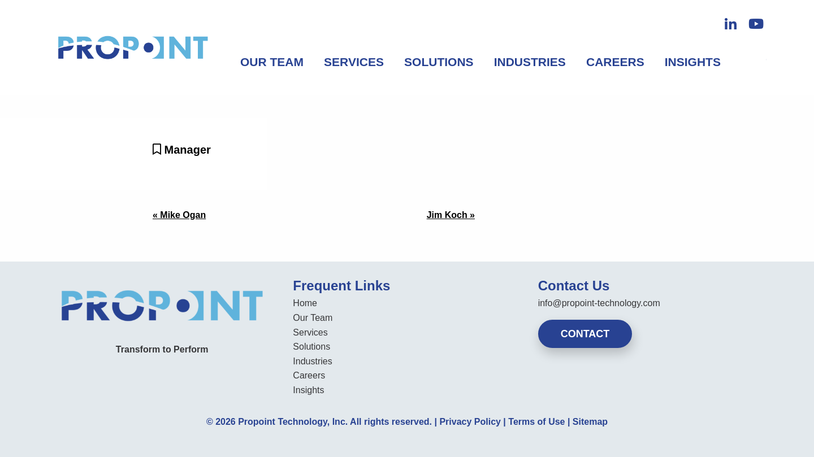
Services (354, 61)
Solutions (439, 61)
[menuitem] (272, 62)
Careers (615, 61)
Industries (530, 61)
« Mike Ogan (179, 215)
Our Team (272, 61)
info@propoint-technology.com (599, 303)
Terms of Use (536, 421)
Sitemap (590, 421)
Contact (585, 334)
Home (305, 303)
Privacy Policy (470, 421)
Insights (693, 61)
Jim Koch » (451, 215)
